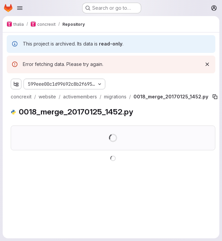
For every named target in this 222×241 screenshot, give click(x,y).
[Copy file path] (215, 96)
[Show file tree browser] (16, 84)
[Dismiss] (207, 64)
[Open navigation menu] (19, 8)
